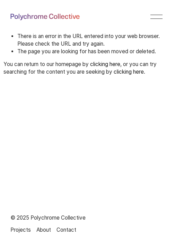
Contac (65, 230)
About (43, 230)
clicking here (105, 64)
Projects (20, 230)
